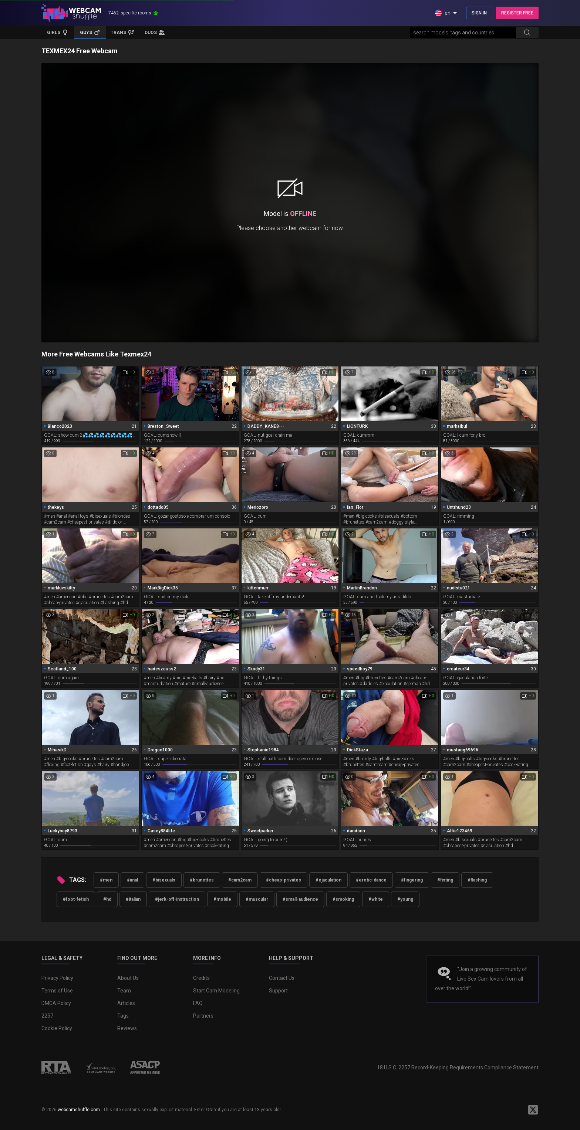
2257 (47, 1015)
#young (405, 899)
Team (124, 990)
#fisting (445, 880)
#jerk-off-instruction (177, 899)
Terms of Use (57, 990)
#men (106, 880)
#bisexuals (163, 880)
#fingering (412, 880)
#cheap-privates (283, 880)
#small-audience (300, 899)
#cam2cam (240, 880)
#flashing (477, 880)
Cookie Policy (56, 1028)
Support (278, 990)
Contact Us (281, 978)
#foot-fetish (76, 899)
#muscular (257, 899)
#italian (133, 899)
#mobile (222, 899)
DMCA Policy (56, 1003)
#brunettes (202, 880)
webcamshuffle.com (79, 1109)
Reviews (127, 1028)
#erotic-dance (371, 880)
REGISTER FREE (517, 13)
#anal (132, 880)
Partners (203, 1015)
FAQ (198, 1003)
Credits (201, 978)
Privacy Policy (57, 978)
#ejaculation (328, 880)
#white (375, 899)
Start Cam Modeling (216, 990)
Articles (126, 1003)
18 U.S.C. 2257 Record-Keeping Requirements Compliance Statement (458, 1067)
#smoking (343, 899)
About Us (128, 978)
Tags (123, 1015)
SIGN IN (479, 13)
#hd (107, 899)
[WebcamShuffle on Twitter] (533, 1109)
